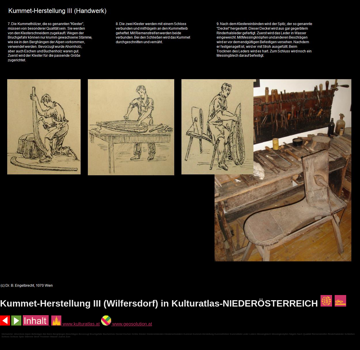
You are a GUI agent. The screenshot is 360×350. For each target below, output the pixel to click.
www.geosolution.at (126, 324)
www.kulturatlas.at (75, 324)
